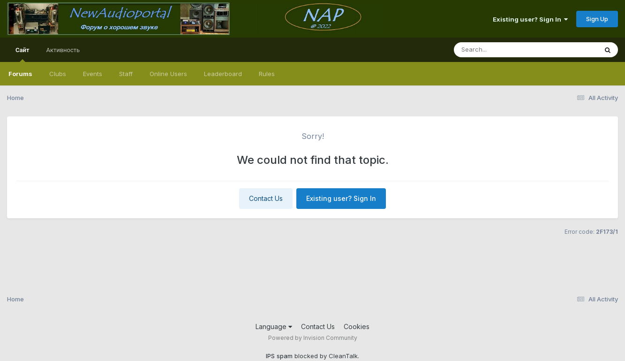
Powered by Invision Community (312, 337)
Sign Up (597, 19)
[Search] (500, 49)
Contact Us (266, 198)
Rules (267, 73)
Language (274, 326)
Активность (63, 50)
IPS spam (279, 356)
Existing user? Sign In (530, 19)
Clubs (57, 73)
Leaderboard (223, 73)
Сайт (22, 54)
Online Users (168, 73)
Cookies (356, 326)
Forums (20, 73)
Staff (126, 73)
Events (92, 73)
